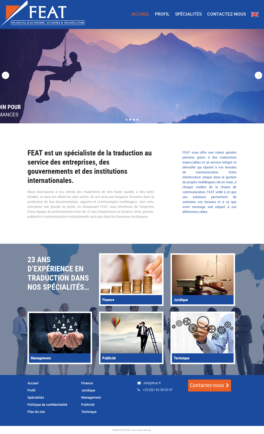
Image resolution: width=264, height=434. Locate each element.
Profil (162, 14)
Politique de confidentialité (47, 404)
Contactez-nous (226, 14)
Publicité (87, 404)
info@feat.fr (148, 383)
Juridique (88, 390)
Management (91, 397)
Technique (89, 411)
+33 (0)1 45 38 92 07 (154, 389)
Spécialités (188, 14)
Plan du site (36, 411)
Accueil (140, 14)
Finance (87, 383)
